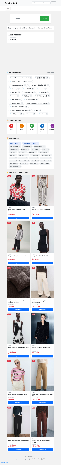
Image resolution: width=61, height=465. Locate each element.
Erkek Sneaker (23, 158)
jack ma (43, 114)
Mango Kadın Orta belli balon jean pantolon (41, 441)
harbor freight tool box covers (20, 110)
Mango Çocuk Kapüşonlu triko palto (17, 256)
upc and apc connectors (18, 107)
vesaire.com (11, 3)
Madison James (16, 103)
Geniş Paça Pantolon (15, 166)
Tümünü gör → (50, 120)
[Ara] (53, 3)
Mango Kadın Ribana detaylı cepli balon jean (42, 394)
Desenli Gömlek (46, 155)
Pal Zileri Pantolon (46, 158)
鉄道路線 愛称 (41, 78)
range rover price (31, 99)
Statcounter (4, 462)
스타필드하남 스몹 (42, 96)
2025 (37, 110)
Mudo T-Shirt (24, 163)
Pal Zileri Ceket (35, 155)
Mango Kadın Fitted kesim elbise (40, 256)
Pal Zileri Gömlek (43, 152)
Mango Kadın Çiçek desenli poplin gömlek (16, 210)
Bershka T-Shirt (44, 163)
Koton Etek (13, 155)
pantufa (14, 96)
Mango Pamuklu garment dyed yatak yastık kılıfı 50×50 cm (17, 301)
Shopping (13, 39)
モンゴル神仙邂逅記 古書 (39, 85)
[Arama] (41, 3)
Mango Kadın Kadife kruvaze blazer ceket (41, 348)
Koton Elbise (25, 149)
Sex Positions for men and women (38, 103)
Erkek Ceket (13, 158)
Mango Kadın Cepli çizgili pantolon (41, 209)
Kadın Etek (13, 152)
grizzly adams (29, 92)
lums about (15, 99)
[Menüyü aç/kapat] (7, 8)
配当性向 (44, 92)
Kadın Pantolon (39, 146)
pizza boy (15, 89)
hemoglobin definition (18, 85)
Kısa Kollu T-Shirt (23, 155)
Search (44, 18)
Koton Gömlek (36, 149)
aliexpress (15, 92)
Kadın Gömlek (14, 163)
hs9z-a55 (31, 114)
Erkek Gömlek (23, 152)
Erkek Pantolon (14, 149)
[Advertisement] (30, 58)
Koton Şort (45, 149)
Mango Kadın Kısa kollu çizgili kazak (17, 394)
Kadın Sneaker (34, 158)
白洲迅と (27, 96)
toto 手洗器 (28, 89)
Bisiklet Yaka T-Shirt (30, 143)
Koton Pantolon (15, 146)
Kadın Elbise (27, 146)
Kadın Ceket (13, 160)
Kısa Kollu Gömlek (24, 160)
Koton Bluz (32, 152)
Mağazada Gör (18, 218)
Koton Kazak (34, 163)
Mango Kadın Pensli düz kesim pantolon (18, 440)
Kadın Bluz (35, 160)
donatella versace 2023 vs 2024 (21, 78)
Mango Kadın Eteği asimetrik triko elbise (18, 347)
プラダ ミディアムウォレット (21, 81)
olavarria (42, 89)
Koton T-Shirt (15, 143)
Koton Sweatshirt (46, 160)
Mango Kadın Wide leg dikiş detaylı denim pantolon (41, 301)
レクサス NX (16, 114)
